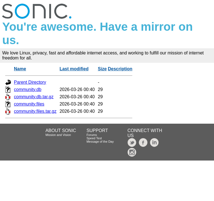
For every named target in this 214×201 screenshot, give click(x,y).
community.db (27, 89)
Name (20, 68)
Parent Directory (30, 82)
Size (102, 68)
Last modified (74, 68)
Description (120, 68)
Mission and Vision (58, 135)
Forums (91, 135)
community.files (29, 104)
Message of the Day (100, 141)
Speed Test (94, 138)
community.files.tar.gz (35, 111)
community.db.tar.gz (34, 96)
